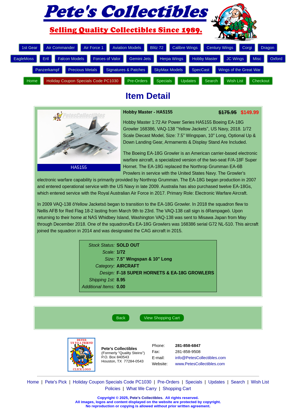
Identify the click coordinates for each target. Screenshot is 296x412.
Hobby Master (204, 58)
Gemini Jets (140, 58)
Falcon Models (71, 58)
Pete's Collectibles (146, 398)
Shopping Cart (177, 388)
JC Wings (235, 58)
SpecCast (201, 70)
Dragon (267, 47)
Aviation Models (126, 47)
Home (32, 81)
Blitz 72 (156, 47)
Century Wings (220, 47)
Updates (188, 81)
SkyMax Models (168, 70)
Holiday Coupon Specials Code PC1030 (83, 81)
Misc (257, 58)
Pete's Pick (56, 382)
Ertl (46, 58)
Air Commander (60, 47)
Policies (112, 388)
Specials (164, 81)
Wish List (235, 81)
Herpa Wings (171, 58)
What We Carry (141, 388)
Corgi (247, 47)
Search (211, 81)
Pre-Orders (137, 81)
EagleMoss (24, 58)
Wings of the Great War (239, 70)
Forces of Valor (106, 58)
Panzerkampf (47, 70)
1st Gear (29, 47)
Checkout (260, 81)
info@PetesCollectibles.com (200, 358)
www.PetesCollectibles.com (200, 364)
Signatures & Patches (125, 70)
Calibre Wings (185, 47)
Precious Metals (82, 70)
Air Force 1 (94, 47)
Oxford (276, 58)
